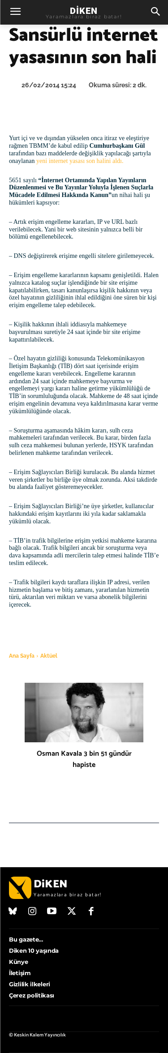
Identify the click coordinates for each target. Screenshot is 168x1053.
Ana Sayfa (21, 656)
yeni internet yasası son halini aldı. (79, 161)
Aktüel (48, 656)
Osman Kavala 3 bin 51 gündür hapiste (84, 759)
